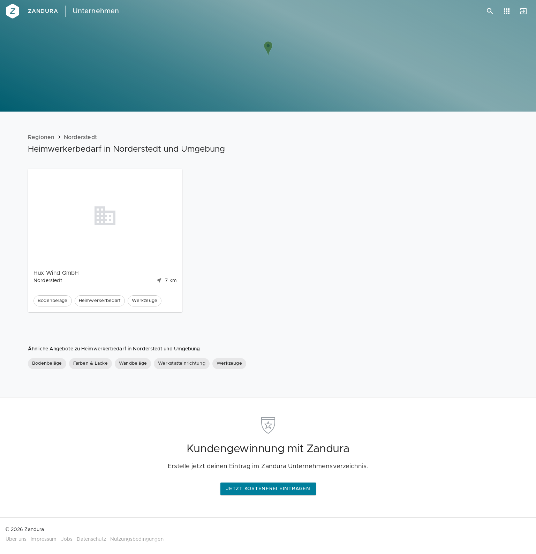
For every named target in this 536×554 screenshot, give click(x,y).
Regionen (41, 137)
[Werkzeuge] (229, 363)
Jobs (67, 539)
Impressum (43, 539)
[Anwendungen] (506, 11)
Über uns (16, 539)
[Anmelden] (523, 11)
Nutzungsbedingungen (137, 539)
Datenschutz (91, 539)
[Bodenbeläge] (47, 363)
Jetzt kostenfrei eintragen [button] (268, 488)
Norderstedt (80, 137)
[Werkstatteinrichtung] (182, 363)
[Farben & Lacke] (90, 363)
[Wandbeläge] (133, 363)
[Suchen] (490, 11)
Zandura (43, 11)
